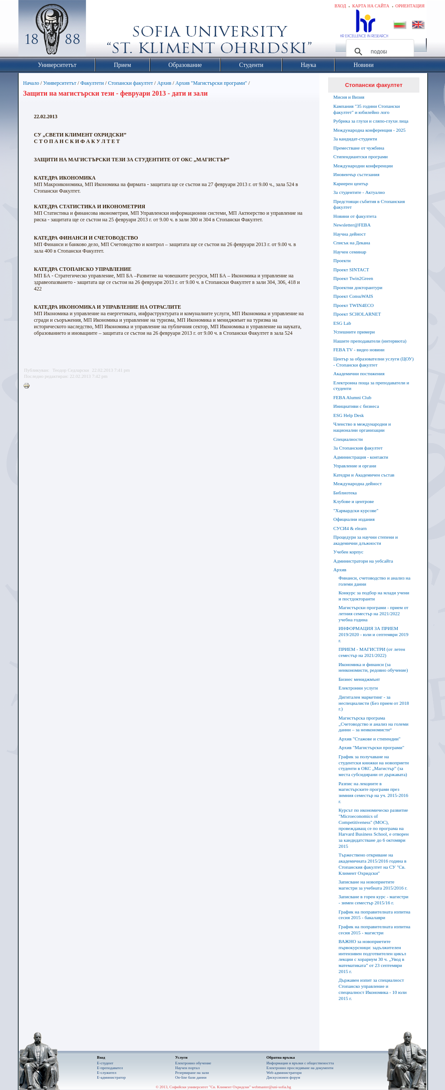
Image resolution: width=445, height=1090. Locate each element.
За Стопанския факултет (357, 447)
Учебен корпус (348, 551)
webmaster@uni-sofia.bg (271, 1087)
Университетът (59, 83)
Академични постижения (359, 373)
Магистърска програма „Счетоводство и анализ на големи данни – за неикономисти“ (373, 724)
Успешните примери (354, 331)
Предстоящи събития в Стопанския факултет (369, 204)
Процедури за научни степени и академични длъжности (365, 540)
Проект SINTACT (351, 269)
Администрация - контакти (360, 457)
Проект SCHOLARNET (357, 314)
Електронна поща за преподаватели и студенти (371, 385)
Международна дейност (357, 483)
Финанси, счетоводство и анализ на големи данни (374, 581)
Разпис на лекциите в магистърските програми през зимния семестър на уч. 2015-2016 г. (373, 792)
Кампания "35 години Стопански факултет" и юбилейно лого (366, 109)
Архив (164, 83)
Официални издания (354, 519)
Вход (340, 5)
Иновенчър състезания (356, 174)
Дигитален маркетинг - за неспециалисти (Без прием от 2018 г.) (374, 703)
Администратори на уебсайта (363, 560)
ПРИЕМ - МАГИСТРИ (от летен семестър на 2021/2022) (372, 652)
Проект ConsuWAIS (353, 296)
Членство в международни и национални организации (362, 427)
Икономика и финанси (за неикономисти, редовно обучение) (373, 667)
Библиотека (345, 492)
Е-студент (105, 1063)
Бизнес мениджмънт (359, 679)
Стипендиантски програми (360, 156)
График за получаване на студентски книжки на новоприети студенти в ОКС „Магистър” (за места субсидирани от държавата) (374, 765)
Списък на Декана (351, 242)
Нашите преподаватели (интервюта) (369, 340)
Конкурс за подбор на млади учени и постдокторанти (374, 595)
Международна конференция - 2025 (369, 130)
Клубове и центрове (353, 501)
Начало (31, 83)
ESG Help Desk (348, 415)
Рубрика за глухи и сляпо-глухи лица (370, 120)
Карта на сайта (370, 5)
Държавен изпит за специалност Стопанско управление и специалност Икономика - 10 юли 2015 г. (373, 988)
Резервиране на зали (192, 1072)
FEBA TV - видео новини (359, 349)
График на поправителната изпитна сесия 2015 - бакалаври (374, 914)
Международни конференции (363, 165)
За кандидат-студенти (355, 138)
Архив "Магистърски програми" (211, 83)
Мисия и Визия (348, 97)
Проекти (342, 260)
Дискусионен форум (283, 1077)
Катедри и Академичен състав (364, 474)
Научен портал (187, 1068)
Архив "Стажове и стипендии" (370, 738)
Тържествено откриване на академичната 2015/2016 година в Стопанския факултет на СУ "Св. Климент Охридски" (372, 863)
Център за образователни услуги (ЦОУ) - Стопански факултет (373, 361)
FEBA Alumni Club (352, 397)
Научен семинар (349, 251)
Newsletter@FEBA (352, 224)
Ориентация (410, 5)
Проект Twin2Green (353, 278)
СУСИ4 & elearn (350, 528)
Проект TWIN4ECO (353, 305)
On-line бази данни (190, 1077)
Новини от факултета (354, 216)
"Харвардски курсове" (356, 510)
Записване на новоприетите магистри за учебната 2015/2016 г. (373, 884)
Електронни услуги (358, 687)
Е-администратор (111, 1077)
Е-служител (106, 1072)
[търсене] (379, 52)
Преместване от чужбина (358, 147)
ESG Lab (342, 323)
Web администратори (284, 1072)
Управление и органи (354, 465)
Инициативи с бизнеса (356, 406)
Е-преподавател (110, 1068)
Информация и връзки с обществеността (300, 1063)
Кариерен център (350, 183)
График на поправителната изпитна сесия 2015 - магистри (374, 929)
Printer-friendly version (28, 386)
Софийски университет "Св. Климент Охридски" (101, 30)
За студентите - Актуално (359, 192)
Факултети (92, 83)
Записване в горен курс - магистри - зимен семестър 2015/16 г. (373, 899)
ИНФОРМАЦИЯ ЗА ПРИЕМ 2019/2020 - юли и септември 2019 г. (373, 634)
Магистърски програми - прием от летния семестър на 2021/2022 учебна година (373, 613)
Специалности (348, 439)
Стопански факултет (130, 83)
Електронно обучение (193, 1063)
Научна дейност (349, 234)
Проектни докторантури (357, 287)
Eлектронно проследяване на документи (299, 1068)
